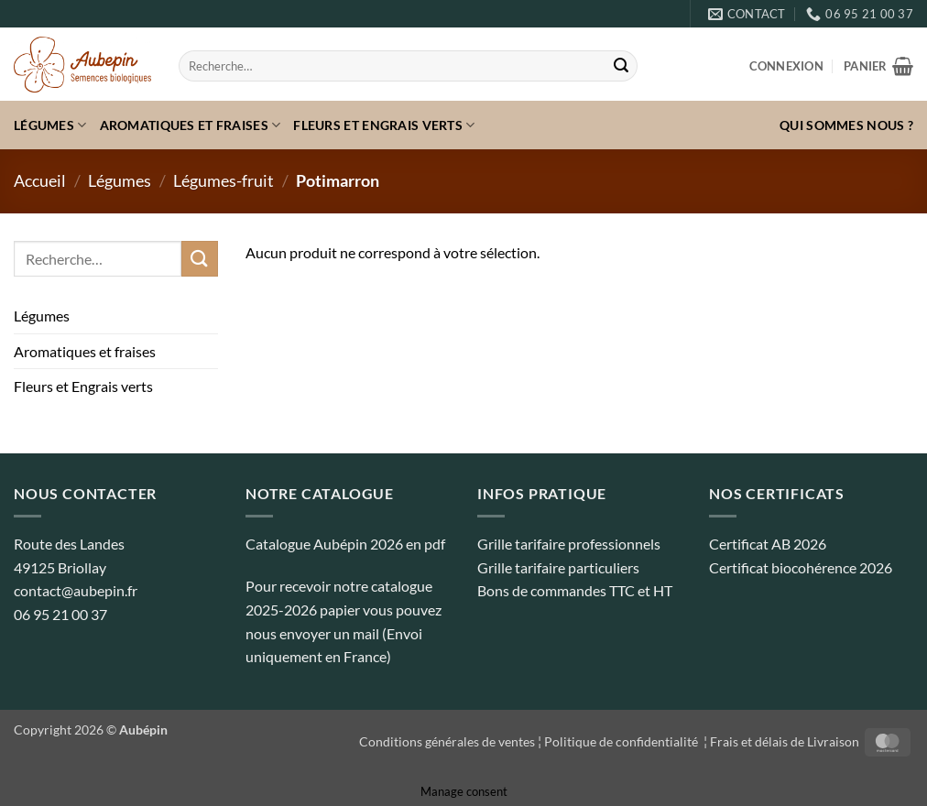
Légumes (50, 125)
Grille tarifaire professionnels (568, 543)
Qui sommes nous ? (846, 125)
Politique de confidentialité (622, 741)
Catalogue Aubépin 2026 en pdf (345, 543)
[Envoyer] (621, 66)
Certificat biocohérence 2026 (800, 567)
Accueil (40, 180)
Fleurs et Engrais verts (383, 125)
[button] (786, 66)
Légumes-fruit (223, 180)
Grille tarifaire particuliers (558, 567)
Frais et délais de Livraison (784, 741)
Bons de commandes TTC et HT (574, 590)
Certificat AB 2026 (767, 543)
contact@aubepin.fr (75, 590)
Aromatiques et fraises (190, 125)
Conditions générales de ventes (447, 741)
